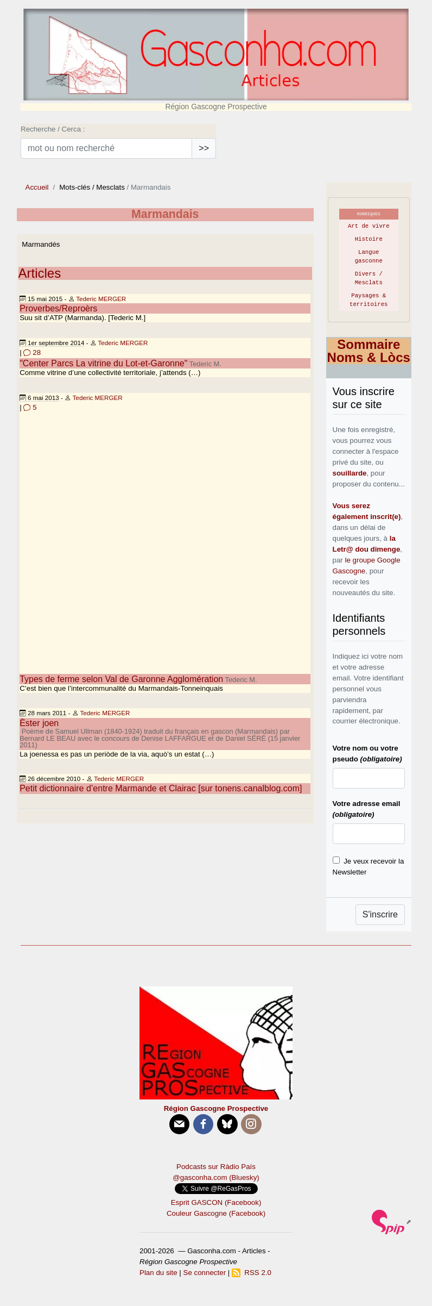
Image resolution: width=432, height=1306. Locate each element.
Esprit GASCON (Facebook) (216, 1202)
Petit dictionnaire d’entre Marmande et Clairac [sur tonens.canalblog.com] (161, 788)
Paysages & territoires (368, 300)
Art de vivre (369, 226)
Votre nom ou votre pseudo (367, 753)
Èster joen (39, 723)
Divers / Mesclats (369, 278)
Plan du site (158, 1272)
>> (204, 148)
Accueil (37, 187)
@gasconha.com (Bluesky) (216, 1177)
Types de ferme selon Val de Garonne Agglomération (121, 679)
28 (32, 352)
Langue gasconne (369, 256)
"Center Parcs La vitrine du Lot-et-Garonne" (103, 363)
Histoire (369, 239)
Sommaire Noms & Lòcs (368, 351)
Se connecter (204, 1272)
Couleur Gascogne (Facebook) (216, 1213)
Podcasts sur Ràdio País (216, 1167)
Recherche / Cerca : (53, 129)
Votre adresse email (367, 808)
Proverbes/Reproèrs (58, 308)
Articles (39, 273)
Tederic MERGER (101, 298)
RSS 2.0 (251, 1272)
